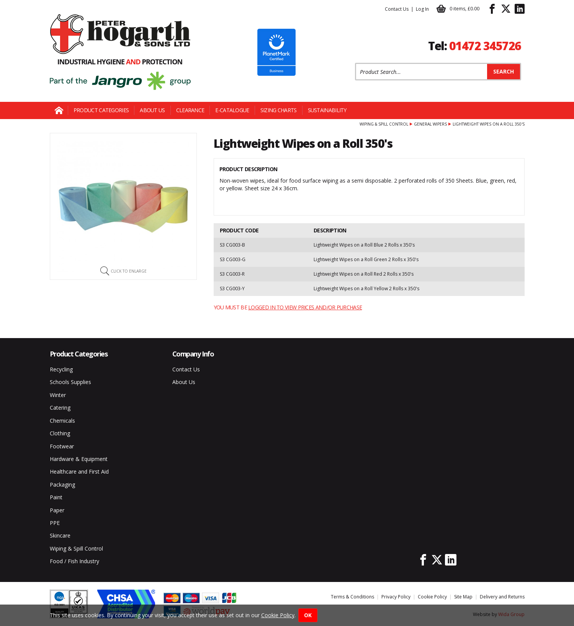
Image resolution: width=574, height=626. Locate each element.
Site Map (463, 596)
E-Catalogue (232, 110)
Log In (422, 9)
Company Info (193, 354)
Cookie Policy (432, 596)
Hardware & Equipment (79, 459)
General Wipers (430, 124)
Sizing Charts (278, 110)
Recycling (61, 369)
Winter (58, 395)
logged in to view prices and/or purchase (305, 307)
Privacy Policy (395, 596)
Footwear (62, 446)
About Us (152, 110)
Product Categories (101, 110)
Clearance (190, 110)
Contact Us (397, 9)
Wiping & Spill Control (384, 124)
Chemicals (62, 420)
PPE (55, 522)
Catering (60, 407)
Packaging (62, 484)
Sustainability (327, 110)
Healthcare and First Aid (79, 471)
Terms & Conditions (352, 596)
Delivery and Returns (502, 596)
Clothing (60, 433)
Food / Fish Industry (74, 561)
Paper (57, 510)
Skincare (60, 535)
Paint (56, 497)
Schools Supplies (70, 382)
